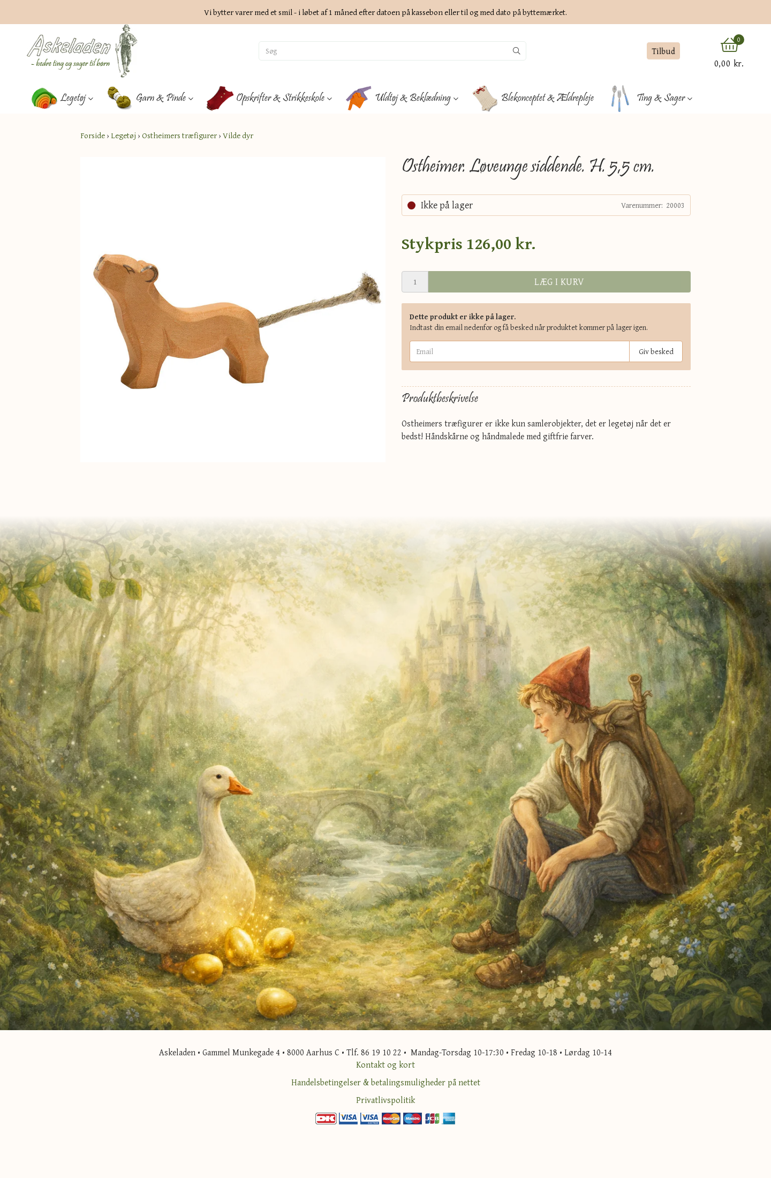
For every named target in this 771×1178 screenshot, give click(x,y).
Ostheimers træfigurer (179, 135)
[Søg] (383, 51)
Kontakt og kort (385, 1064)
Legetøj (123, 135)
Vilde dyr (238, 135)
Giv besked (656, 351)
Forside (92, 135)
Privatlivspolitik (385, 1099)
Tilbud (663, 50)
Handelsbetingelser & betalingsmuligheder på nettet (385, 1082)
